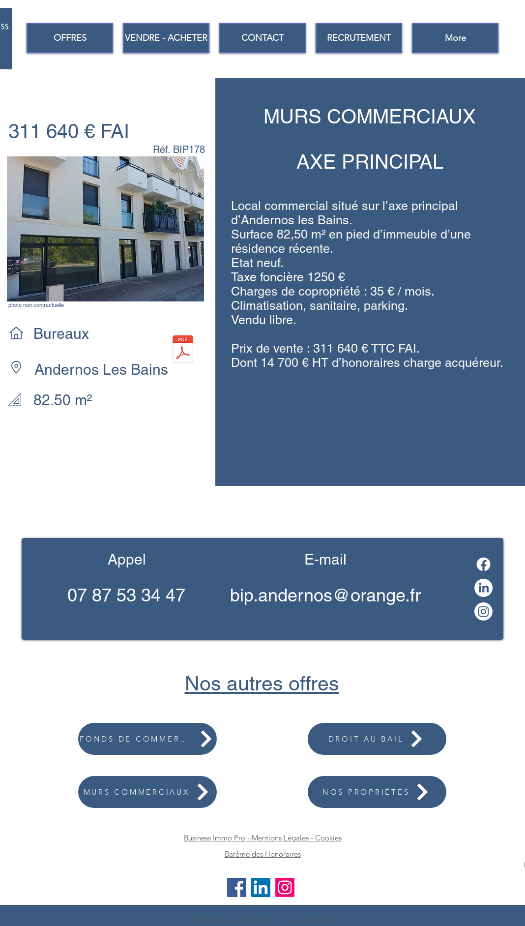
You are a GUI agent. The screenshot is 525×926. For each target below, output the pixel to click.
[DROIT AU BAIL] (377, 739)
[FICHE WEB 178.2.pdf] (183, 350)
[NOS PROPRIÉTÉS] (377, 792)
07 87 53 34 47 (126, 595)
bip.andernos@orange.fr (325, 595)
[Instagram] (483, 611)
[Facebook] (483, 564)
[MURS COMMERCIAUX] (147, 792)
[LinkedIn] (483, 588)
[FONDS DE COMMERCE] (147, 739)
